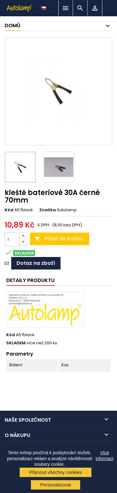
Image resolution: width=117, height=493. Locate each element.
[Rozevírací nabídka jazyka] (44, 6)
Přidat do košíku (59, 238)
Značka (47, 210)
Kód (9, 210)
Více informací (104, 455)
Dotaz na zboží (36, 263)
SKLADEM (16, 343)
